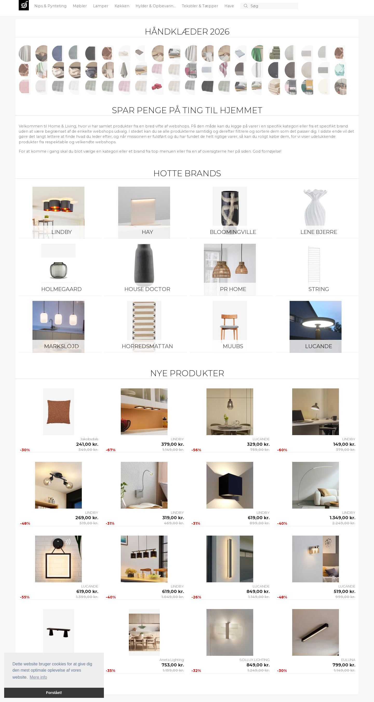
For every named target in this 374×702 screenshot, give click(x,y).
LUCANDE (318, 346)
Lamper (101, 6)
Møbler (80, 6)
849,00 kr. (258, 591)
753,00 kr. (173, 664)
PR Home (233, 289)
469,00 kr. (174, 523)
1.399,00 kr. (87, 597)
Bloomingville (233, 232)
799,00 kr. (343, 664)
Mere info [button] (38, 677)
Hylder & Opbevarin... (156, 6)
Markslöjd (61, 346)
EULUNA (348, 660)
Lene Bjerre (318, 232)
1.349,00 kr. (342, 517)
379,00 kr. (172, 444)
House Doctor (147, 289)
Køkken (122, 6)
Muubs (233, 346)
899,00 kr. (260, 523)
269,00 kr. (86, 517)
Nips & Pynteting (51, 6)
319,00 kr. (173, 517)
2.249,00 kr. (343, 523)
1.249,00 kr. (258, 670)
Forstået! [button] (54, 693)
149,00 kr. (344, 444)
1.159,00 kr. (173, 670)
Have (229, 6)
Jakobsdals (89, 439)
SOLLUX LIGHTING (254, 660)
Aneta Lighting (171, 660)
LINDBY (61, 232)
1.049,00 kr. (172, 597)
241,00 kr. (87, 444)
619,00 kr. (259, 517)
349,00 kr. (88, 450)
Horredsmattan (147, 346)
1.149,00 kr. (173, 450)
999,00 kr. (345, 597)
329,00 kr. (258, 444)
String (319, 289)
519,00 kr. (88, 523)
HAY (147, 232)
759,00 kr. (260, 450)
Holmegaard (61, 289)
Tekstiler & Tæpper (200, 6)
